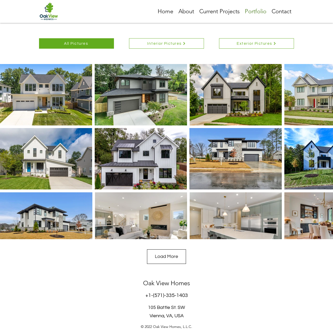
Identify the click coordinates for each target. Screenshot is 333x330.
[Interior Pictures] (166, 43)
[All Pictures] (76, 43)
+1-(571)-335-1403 (166, 295)
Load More (166, 256)
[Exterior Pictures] (256, 43)
